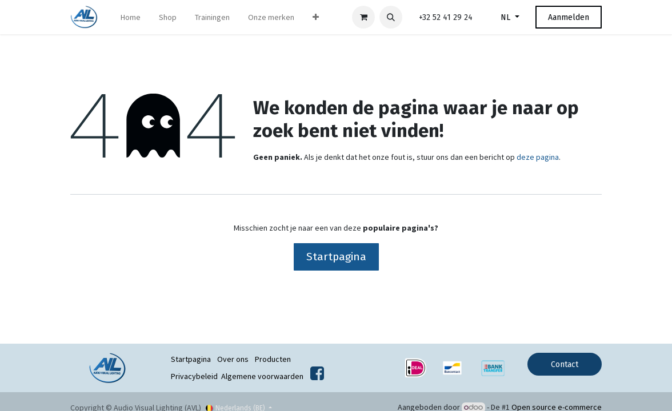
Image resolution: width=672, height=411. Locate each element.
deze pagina (538, 157)
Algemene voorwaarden (262, 376)
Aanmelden (568, 17)
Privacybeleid (194, 376)
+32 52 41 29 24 (446, 17)
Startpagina (336, 256)
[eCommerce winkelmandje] (363, 17)
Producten (273, 359)
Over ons (233, 359)
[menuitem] (130, 17)
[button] (390, 17)
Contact (564, 364)
